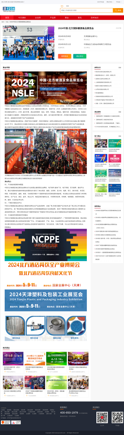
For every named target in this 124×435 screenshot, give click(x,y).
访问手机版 (100, 2)
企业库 (38, 18)
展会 (67, 18)
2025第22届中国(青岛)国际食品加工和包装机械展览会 (101, 181)
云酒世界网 (31, 412)
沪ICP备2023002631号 (14, 418)
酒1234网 (14, 412)
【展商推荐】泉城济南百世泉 (104, 119)
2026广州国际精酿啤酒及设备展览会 (106, 245)
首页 (7, 18)
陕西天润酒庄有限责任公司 (103, 86)
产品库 (53, 18)
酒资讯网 (37, 410)
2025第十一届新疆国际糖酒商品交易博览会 (108, 252)
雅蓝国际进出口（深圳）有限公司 (105, 75)
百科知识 (94, 18)
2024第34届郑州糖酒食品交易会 (105, 249)
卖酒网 (47, 412)
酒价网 (23, 410)
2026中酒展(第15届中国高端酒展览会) (106, 231)
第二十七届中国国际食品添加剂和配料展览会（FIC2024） (114, 166)
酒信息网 (16, 410)
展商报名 (64, 56)
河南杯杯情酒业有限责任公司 (104, 96)
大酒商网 (41, 413)
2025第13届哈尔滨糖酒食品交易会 (105, 235)
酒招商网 (45, 410)
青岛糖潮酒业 (99, 93)
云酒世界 (10, 415)
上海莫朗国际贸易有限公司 (103, 82)
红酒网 (34, 413)
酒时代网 (49, 413)
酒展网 (22, 413)
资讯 (80, 18)
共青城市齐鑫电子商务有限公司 (104, 100)
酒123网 (6, 412)
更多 (120, 67)
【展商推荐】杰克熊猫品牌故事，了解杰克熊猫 (109, 123)
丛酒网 (28, 413)
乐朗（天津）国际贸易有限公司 (104, 103)
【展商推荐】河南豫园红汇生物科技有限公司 (108, 116)
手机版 (119, 2)
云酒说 (3, 410)
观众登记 (79, 56)
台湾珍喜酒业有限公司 (102, 89)
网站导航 (110, 2)
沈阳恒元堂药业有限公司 (102, 79)
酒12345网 (23, 412)
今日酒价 (22, 18)
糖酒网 (9, 410)
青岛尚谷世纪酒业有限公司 (103, 71)
